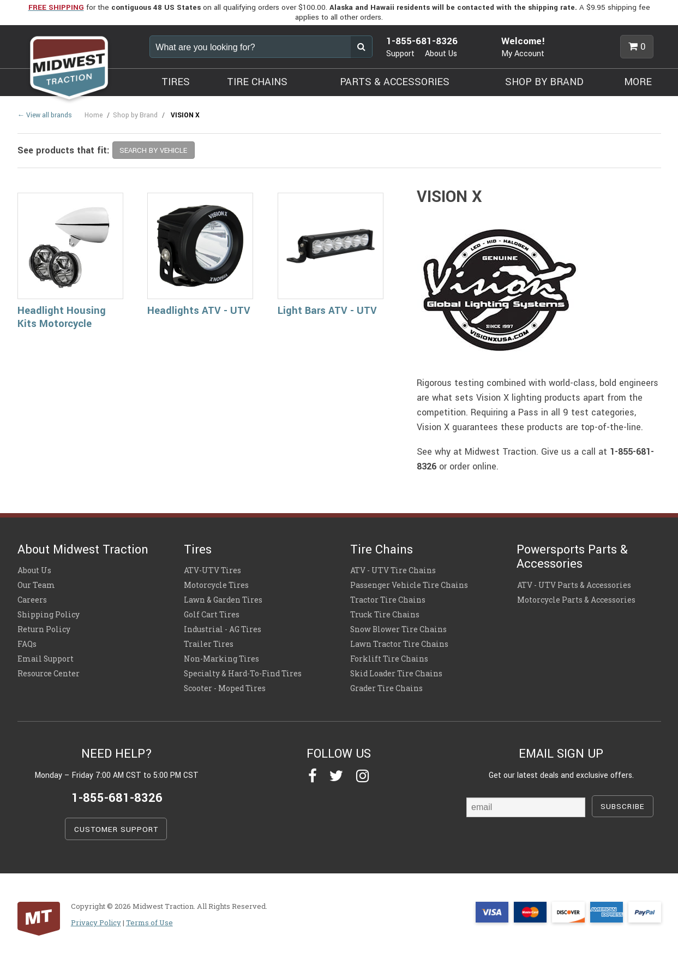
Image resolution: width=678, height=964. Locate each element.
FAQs (27, 644)
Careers (32, 600)
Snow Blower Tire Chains (398, 629)
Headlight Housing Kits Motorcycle (61, 317)
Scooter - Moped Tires (225, 688)
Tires (198, 549)
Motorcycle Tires (216, 585)
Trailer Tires (208, 644)
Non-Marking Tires (221, 659)
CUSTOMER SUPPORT (116, 829)
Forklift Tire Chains (389, 659)
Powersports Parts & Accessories (572, 557)
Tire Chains (381, 549)
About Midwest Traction (82, 549)
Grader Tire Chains (386, 688)
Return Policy (43, 629)
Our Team (36, 585)
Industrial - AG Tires (222, 629)
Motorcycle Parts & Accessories (576, 600)
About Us (441, 53)
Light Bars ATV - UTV (327, 311)
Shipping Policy (48, 615)
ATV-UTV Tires (212, 570)
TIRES (175, 82)
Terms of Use (149, 922)
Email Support (45, 659)
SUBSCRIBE (623, 806)
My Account (522, 53)
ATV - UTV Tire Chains (393, 570)
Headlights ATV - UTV (198, 311)
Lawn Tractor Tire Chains (399, 644)
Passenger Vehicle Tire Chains (409, 585)
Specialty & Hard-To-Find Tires (243, 674)
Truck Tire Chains (384, 615)
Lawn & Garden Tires (223, 600)
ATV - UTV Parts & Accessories (574, 585)
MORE (638, 82)
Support (400, 53)
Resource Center (48, 674)
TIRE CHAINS (257, 82)
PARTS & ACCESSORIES (394, 82)
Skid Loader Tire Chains (396, 674)
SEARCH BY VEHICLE (153, 150)
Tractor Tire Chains (387, 600)
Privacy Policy (96, 922)
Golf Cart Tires (211, 615)
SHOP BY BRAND (544, 82)
